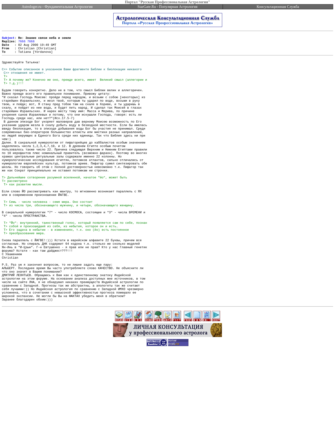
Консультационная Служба (278, 7)
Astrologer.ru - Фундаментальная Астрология (57, 7)
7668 (30, 43)
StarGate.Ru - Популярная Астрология (167, 7)
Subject (8, 39)
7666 (21, 43)
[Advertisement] (167, 413)
